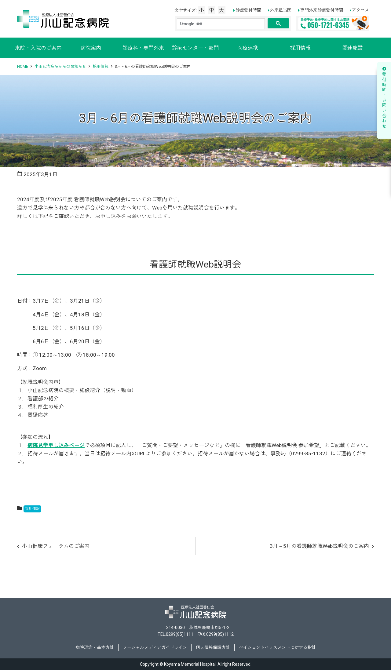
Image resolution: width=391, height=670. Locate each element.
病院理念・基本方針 (94, 647)
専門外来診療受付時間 (321, 10)
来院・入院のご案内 (38, 48)
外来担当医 (280, 10)
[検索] (221, 23)
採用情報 (300, 48)
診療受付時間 (248, 10)
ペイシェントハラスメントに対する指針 (277, 647)
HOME (22, 66)
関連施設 (352, 48)
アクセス (360, 10)
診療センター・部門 (195, 48)
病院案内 (90, 48)
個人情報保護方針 (213, 647)
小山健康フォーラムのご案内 (56, 546)
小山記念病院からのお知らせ (60, 66)
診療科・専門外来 (143, 48)
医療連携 (247, 48)
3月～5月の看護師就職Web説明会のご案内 (319, 546)
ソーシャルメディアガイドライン (155, 647)
